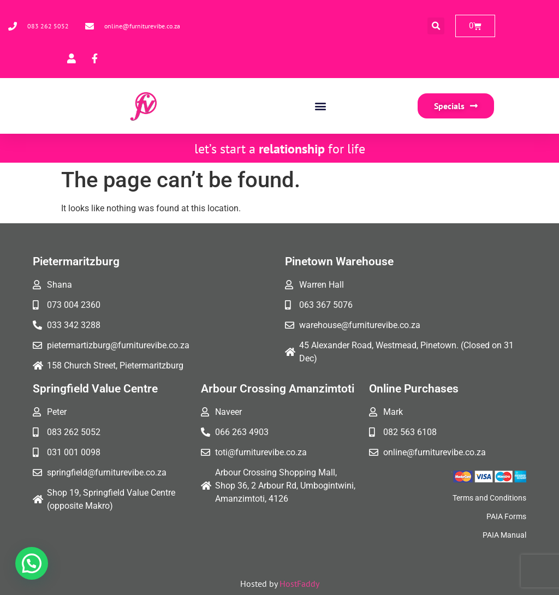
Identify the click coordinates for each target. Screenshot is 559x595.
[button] (435, 25)
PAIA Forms (506, 516)
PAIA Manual (504, 535)
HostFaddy (299, 583)
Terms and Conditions (489, 497)
